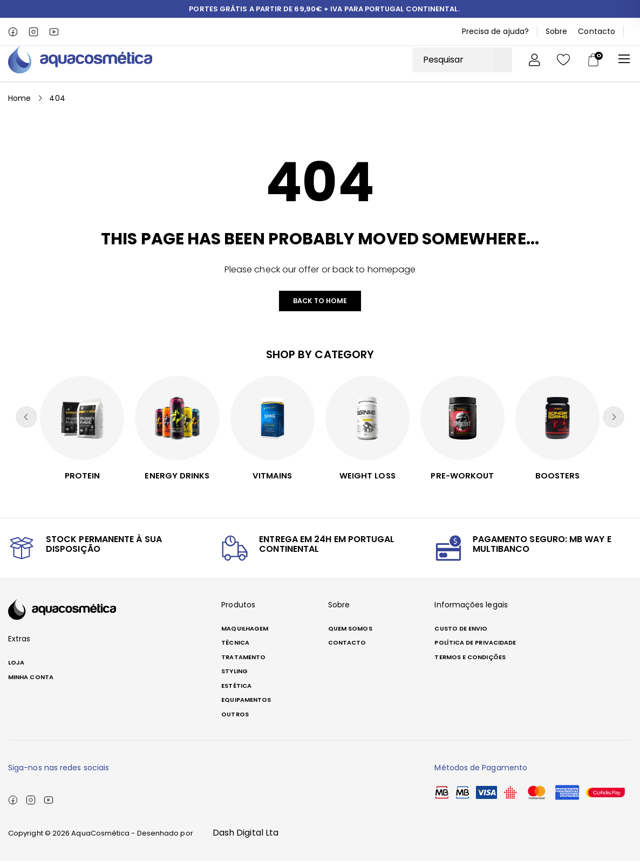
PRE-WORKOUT (462, 476)
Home (19, 97)
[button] (613, 418)
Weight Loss (367, 476)
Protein (82, 476)
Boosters (558, 476)
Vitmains (272, 476)
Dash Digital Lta (245, 833)
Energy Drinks (177, 476)
